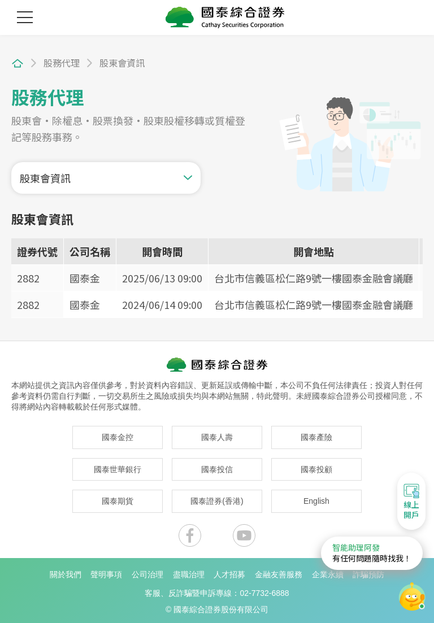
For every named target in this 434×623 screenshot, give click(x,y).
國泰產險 (316, 434)
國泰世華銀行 (117, 465)
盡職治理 (189, 571)
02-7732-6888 (264, 590)
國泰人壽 (217, 434)
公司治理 (147, 571)
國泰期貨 (117, 498)
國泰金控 (117, 434)
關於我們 (65, 571)
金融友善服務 (278, 571)
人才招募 (229, 571)
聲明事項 (106, 571)
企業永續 (328, 571)
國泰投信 (217, 465)
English (316, 498)
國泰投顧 (316, 465)
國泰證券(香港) (216, 498)
